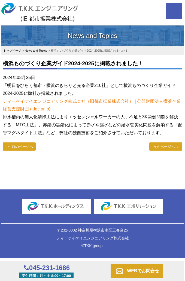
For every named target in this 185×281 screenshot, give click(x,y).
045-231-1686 (49, 267)
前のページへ (22, 147)
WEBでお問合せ (143, 270)
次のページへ (164, 147)
